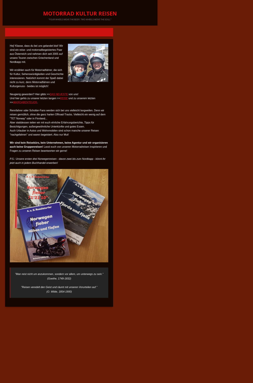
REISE (64, 98)
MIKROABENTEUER (25, 102)
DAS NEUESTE (59, 94)
